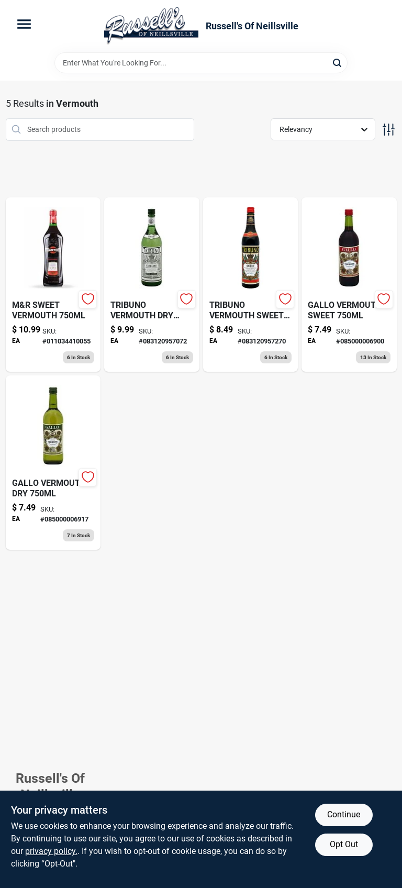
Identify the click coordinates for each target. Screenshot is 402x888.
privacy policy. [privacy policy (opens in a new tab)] (51, 851)
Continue (343, 814)
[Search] (337, 62)
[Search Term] (201, 62)
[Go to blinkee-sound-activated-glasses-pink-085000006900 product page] (349, 284)
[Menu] (24, 24)
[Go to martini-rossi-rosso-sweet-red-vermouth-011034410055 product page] (53, 284)
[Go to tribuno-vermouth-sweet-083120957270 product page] (250, 284)
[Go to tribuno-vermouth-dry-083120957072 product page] (151, 284)
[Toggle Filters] (389, 130)
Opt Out (344, 844)
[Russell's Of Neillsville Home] (151, 26)
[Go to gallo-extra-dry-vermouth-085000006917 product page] (53, 462)
